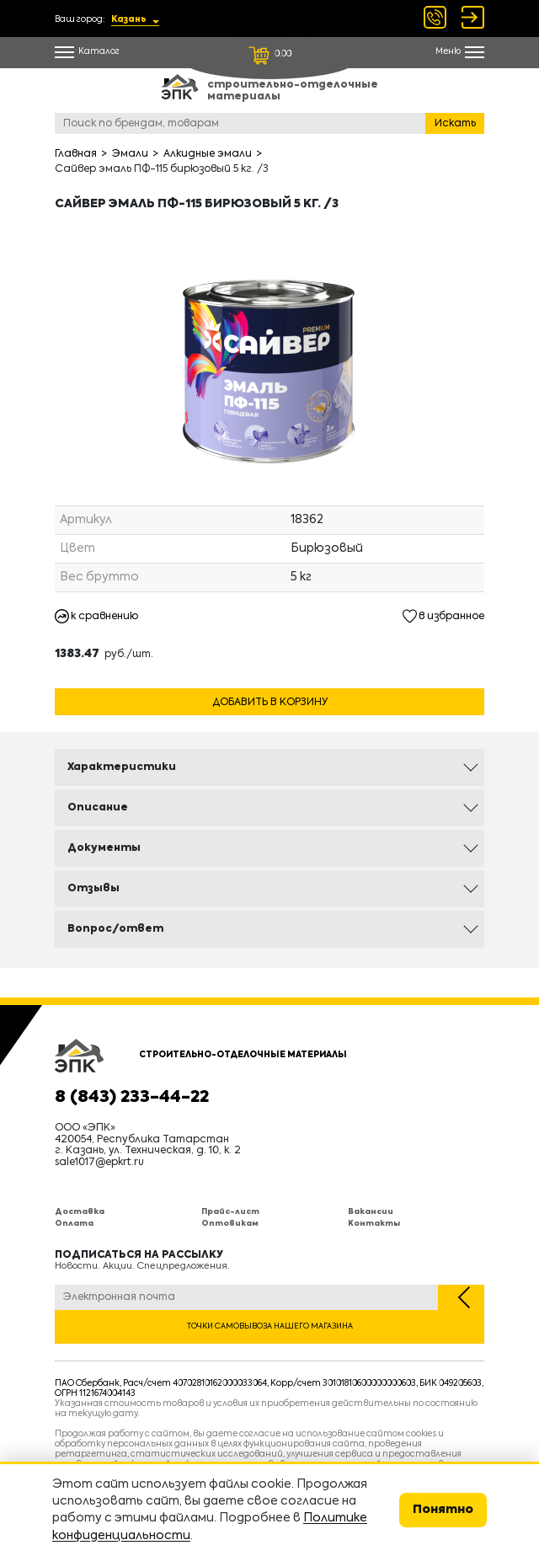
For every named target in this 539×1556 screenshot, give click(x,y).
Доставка (79, 1212)
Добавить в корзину (270, 703)
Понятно (443, 1510)
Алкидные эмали (207, 154)
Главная (76, 154)
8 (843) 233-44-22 (132, 1097)
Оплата (74, 1223)
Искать (455, 124)
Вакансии (370, 1212)
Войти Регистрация (473, 17)
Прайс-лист (230, 1212)
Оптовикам (230, 1223)
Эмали (130, 154)
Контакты (374, 1223)
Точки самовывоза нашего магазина (270, 1326)
